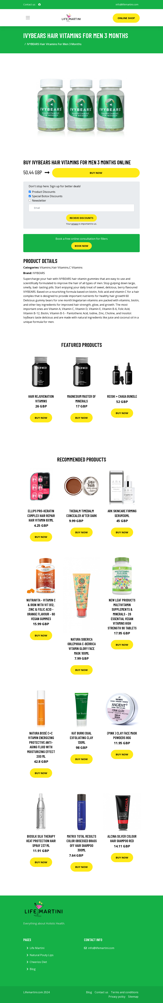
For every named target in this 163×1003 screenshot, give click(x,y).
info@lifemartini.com (127, 4)
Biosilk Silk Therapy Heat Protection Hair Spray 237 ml (41, 841)
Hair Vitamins (60, 267)
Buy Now (96, 172)
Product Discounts (43, 192)
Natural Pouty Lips (41, 955)
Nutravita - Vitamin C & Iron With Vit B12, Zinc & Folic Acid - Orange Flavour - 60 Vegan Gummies (41, 609)
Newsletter (39, 200)
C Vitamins (76, 267)
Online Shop (126, 18)
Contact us (101, 992)
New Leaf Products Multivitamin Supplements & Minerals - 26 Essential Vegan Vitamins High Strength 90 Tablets (122, 614)
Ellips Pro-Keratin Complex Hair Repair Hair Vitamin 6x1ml (41, 515)
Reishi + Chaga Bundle (122, 396)
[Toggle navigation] (27, 17)
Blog (33, 969)
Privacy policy (116, 996)
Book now (81, 245)
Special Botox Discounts (47, 196)
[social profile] (39, 4)
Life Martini (37, 948)
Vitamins (45, 267)
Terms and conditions (124, 992)
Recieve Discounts (81, 218)
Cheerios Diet (38, 962)
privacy (74, 223)
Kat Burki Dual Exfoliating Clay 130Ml (81, 737)
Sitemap (133, 996)
